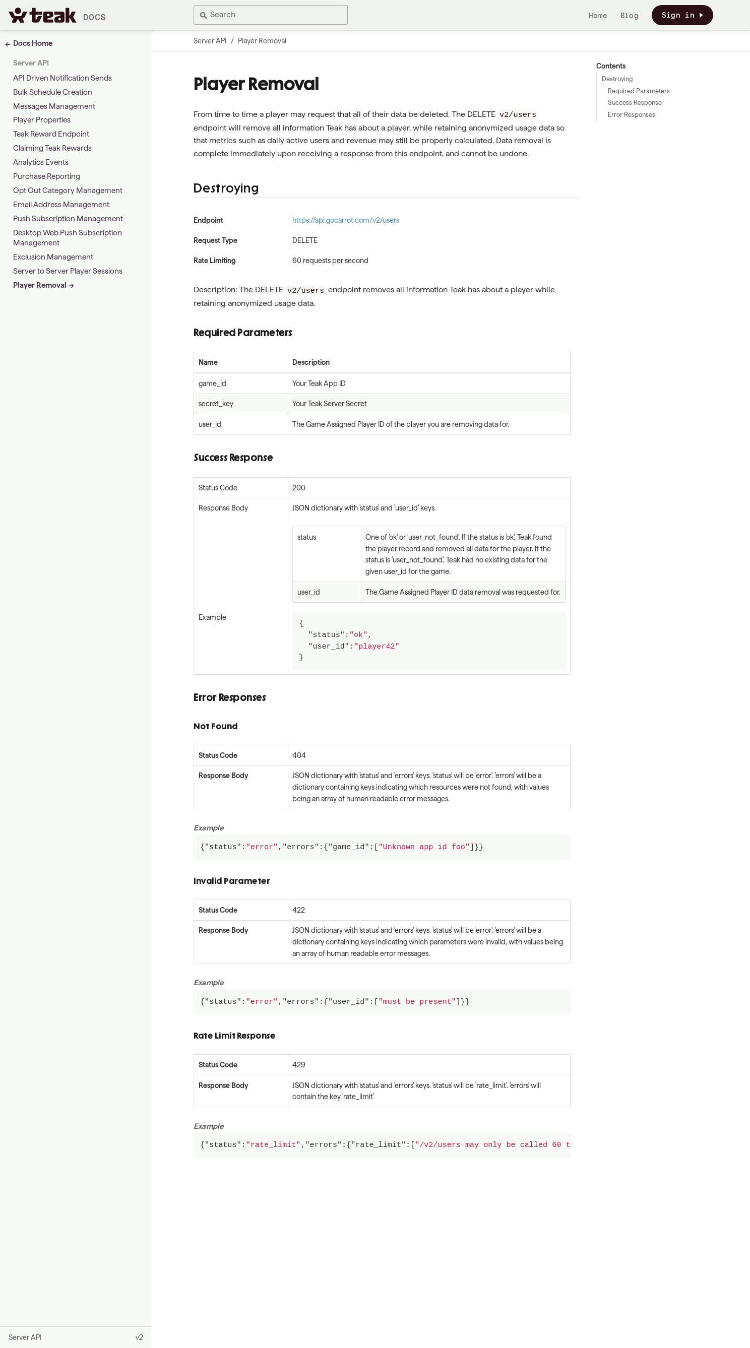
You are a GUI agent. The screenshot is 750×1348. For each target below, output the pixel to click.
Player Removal (40, 285)
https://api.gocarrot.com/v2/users (345, 220)
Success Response (635, 102)
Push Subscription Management (68, 218)
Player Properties (42, 119)
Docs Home (32, 43)
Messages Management (54, 106)
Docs (94, 17)
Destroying (617, 79)
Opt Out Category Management (67, 190)
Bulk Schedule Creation (52, 92)
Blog (629, 16)
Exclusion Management (53, 257)
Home (598, 16)
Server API (31, 63)
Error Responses (631, 114)
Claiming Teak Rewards (52, 148)
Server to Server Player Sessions (67, 271)
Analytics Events (41, 162)
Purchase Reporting (46, 176)
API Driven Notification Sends (62, 78)
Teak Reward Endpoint (51, 134)
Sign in (682, 15)
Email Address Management (61, 204)
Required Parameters (639, 91)
